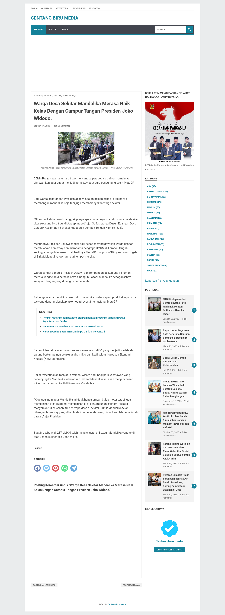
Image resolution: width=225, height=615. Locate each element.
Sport (152, 271)
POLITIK (53, 29)
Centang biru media (170, 541)
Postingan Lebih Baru (44, 585)
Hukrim (153, 207)
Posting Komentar (61, 126)
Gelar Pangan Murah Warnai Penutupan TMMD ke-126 (73, 326)
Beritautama (157, 197)
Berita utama (157, 191)
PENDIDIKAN (79, 8)
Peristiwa (155, 249)
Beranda (38, 29)
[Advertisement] (112, 61)
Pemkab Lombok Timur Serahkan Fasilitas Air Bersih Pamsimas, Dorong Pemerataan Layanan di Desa (176, 482)
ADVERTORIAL (63, 8)
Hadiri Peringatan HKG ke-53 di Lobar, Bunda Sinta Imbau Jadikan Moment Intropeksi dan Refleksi (176, 420)
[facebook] (37, 468)
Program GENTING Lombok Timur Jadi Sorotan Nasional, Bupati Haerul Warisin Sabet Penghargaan (175, 389)
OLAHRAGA (46, 8)
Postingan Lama (131, 585)
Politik (153, 255)
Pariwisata (155, 239)
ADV (151, 186)
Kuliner (153, 228)
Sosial (153, 260)
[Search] (170, 29)
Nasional (155, 234)
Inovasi (153, 212)
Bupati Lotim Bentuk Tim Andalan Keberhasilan (174, 361)
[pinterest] (55, 468)
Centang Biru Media (54, 18)
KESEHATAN (94, 8)
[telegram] (73, 468)
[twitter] (46, 468)
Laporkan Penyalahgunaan (162, 280)
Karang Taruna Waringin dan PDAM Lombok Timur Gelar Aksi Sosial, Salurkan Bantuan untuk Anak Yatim (176, 451)
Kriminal (154, 223)
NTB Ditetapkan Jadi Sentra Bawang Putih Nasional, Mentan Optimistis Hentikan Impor (175, 306)
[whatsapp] (64, 468)
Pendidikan (155, 244)
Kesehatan (155, 218)
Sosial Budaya (157, 265)
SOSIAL (34, 8)
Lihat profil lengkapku (169, 550)
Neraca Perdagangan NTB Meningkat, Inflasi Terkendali (74, 331)
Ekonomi (154, 202)
